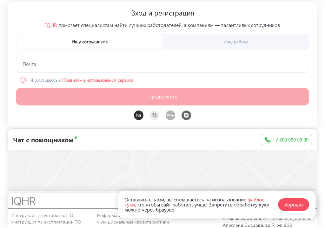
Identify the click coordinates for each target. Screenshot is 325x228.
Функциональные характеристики (133, 222)
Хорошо (293, 204)
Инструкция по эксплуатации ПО (46, 222)
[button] (162, 96)
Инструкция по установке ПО (42, 215)
